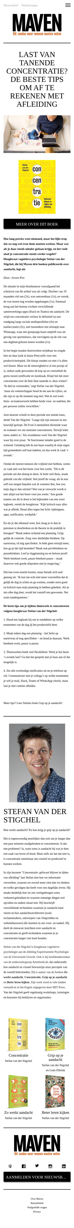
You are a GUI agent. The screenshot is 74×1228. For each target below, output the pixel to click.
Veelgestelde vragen (37, 1207)
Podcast (10, 1166)
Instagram (50, 1166)
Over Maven (37, 1198)
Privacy (37, 1211)
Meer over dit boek (37, 224)
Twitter (37, 1165)
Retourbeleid (37, 1203)
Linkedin (64, 1166)
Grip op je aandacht (49, 703)
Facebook (23, 1166)
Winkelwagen (29, 5)
